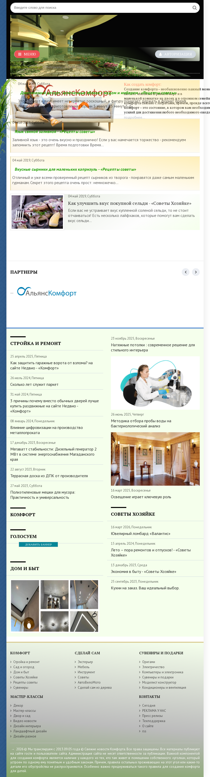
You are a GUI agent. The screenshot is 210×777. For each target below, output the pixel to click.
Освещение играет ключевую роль (141, 496)
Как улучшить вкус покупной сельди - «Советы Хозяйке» (129, 203)
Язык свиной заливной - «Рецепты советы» (55, 131)
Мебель (83, 667)
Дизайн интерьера (27, 726)
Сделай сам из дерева (95, 687)
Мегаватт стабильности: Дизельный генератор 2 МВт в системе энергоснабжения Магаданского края (53, 454)
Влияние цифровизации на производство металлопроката (46, 430)
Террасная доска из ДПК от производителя (49, 475)
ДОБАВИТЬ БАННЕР (38, 544)
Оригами (148, 662)
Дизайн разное (24, 736)
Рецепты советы (25, 682)
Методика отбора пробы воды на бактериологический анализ (141, 423)
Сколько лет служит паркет (34, 384)
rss (144, 731)
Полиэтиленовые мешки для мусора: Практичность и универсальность (42, 495)
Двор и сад (22, 716)
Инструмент (86, 672)
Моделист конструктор (159, 682)
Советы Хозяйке (25, 677)
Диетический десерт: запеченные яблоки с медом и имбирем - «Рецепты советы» (98, 92)
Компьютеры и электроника (162, 672)
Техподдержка (153, 721)
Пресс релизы (152, 716)
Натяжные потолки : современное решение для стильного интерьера (153, 347)
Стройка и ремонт (26, 662)
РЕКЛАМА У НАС (154, 710)
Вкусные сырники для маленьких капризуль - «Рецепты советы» (75, 169)
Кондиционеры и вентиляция (164, 687)
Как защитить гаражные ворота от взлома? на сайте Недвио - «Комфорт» (51, 365)
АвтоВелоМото (89, 682)
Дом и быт (21, 672)
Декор (18, 705)
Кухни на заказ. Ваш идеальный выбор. (145, 587)
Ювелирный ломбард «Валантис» (140, 533)
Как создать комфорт (26, 67)
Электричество (153, 667)
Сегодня (148, 705)
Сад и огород (23, 667)
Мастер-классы (24, 710)
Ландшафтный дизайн (30, 731)
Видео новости (24, 721)
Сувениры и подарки (158, 677)
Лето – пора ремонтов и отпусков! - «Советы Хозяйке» (151, 552)
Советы (83, 677)
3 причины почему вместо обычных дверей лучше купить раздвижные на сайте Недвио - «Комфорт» (54, 406)
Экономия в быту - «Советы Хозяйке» (143, 571)
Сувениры (20, 687)
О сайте (148, 726)
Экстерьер (85, 662)
